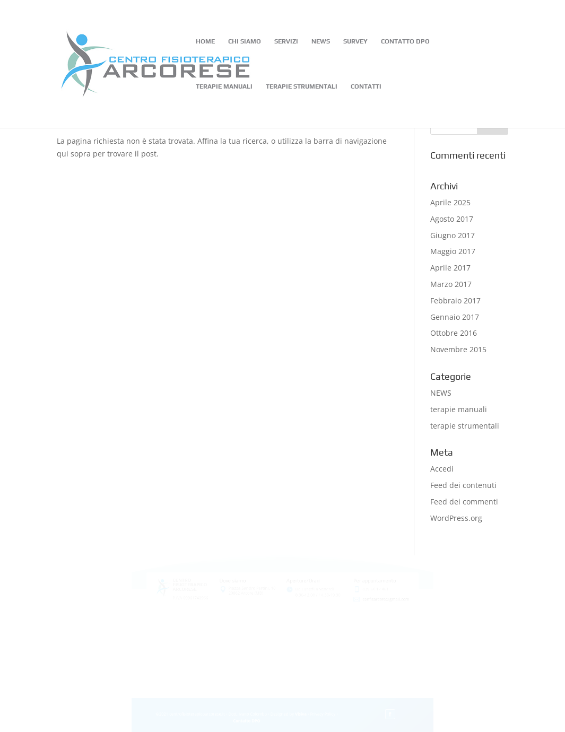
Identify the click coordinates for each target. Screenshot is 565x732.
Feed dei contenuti (463, 485)
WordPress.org (456, 518)
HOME (205, 41)
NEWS (320, 41)
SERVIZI (286, 41)
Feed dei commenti (464, 501)
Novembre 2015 (458, 349)
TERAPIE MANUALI (224, 86)
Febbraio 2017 (455, 300)
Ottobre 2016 (453, 333)
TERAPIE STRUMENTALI (301, 86)
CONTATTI (366, 86)
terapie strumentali (464, 426)
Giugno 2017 (452, 235)
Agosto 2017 (451, 219)
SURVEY (355, 41)
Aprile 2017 (450, 268)
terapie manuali (458, 409)
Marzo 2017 (451, 284)
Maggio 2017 (452, 251)
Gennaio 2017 (454, 317)
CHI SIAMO (244, 41)
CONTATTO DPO (405, 41)
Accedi (442, 469)
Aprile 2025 (450, 202)
